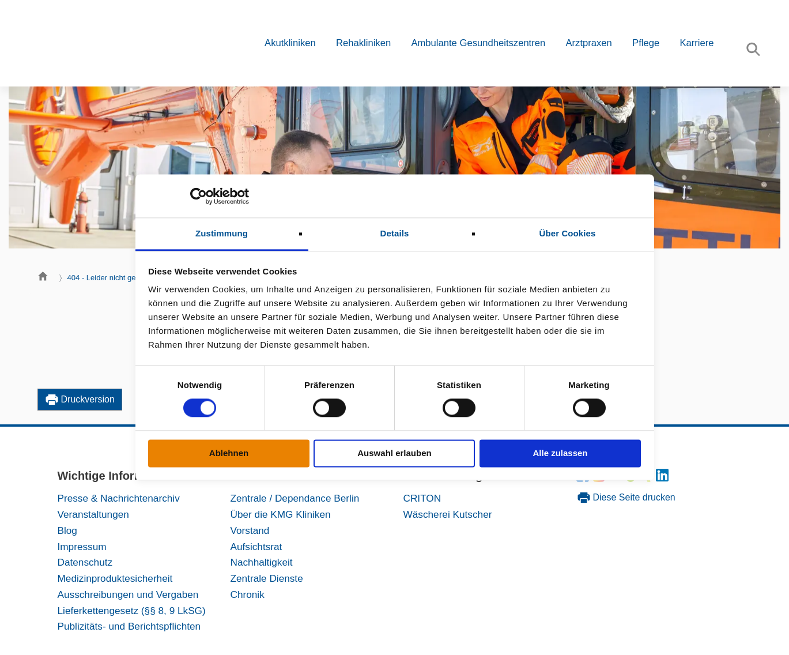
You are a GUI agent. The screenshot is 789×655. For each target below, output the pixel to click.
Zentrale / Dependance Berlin (295, 498)
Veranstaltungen (93, 514)
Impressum (82, 546)
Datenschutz (85, 562)
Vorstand (250, 530)
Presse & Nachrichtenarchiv (119, 498)
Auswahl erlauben (394, 453)
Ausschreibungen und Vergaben (128, 594)
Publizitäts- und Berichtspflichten (129, 626)
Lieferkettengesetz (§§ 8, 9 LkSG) (132, 610)
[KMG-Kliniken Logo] (109, 43)
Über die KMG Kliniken (281, 514)
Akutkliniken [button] (290, 42)
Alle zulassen (560, 453)
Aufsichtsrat (256, 546)
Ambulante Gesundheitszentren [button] (478, 42)
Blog (67, 530)
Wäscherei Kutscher (447, 514)
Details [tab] (394, 233)
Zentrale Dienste (267, 578)
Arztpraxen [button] (588, 42)
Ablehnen (228, 453)
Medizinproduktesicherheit (115, 578)
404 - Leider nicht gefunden (113, 277)
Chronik (248, 594)
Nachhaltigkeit (262, 562)
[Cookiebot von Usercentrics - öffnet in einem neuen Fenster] (198, 196)
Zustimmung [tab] (221, 233)
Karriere (696, 42)
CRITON (422, 498)
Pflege (645, 42)
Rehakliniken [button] (363, 42)
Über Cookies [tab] (567, 233)
